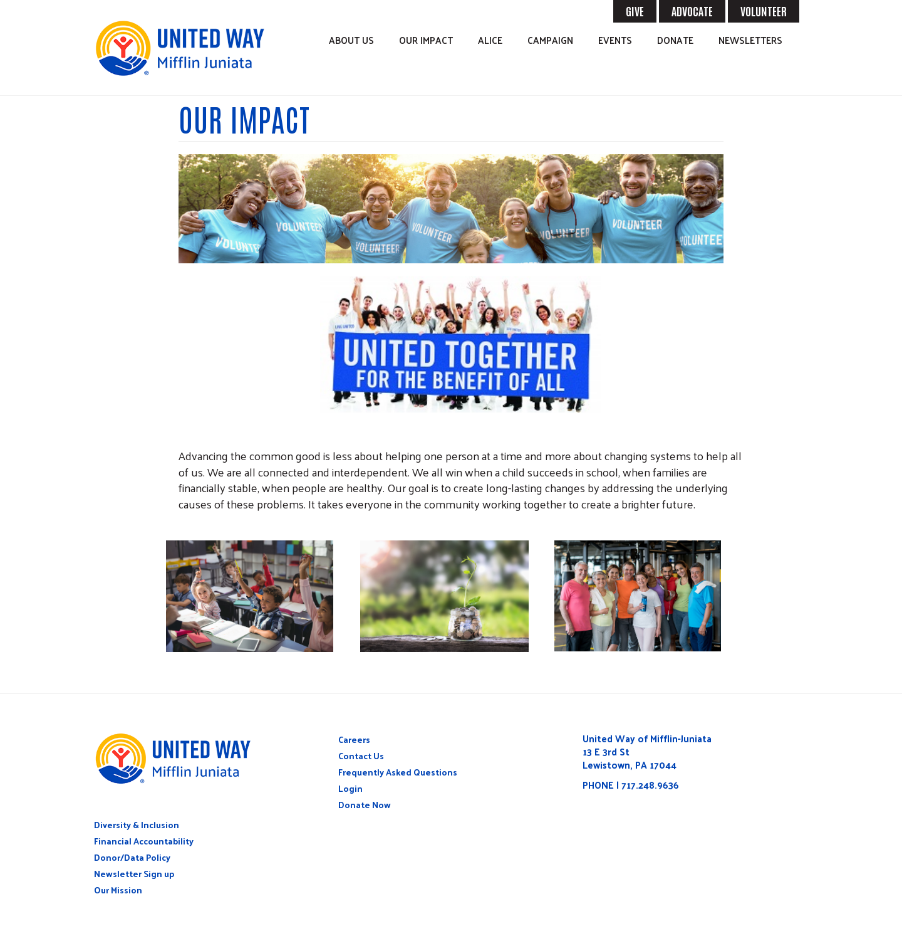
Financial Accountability (144, 841)
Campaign (550, 39)
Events (615, 39)
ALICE (490, 39)
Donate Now (364, 804)
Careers (354, 739)
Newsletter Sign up (134, 873)
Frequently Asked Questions (397, 772)
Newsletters (750, 39)
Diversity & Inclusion (136, 825)
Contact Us (361, 756)
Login (350, 788)
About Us (351, 39)
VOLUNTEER (763, 10)
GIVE (635, 10)
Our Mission (118, 890)
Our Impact (426, 39)
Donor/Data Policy (132, 857)
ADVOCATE (692, 10)
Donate (675, 39)
